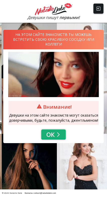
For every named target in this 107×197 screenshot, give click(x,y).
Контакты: (29, 193)
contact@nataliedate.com (44, 193)
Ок (53, 134)
